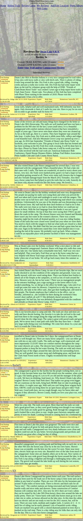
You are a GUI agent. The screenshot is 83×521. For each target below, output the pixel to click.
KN (14, 470)
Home (3, 5)
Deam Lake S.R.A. (50, 51)
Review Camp (28, 5)
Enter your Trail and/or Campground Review (41, 67)
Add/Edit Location (59, 5)
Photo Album (76, 5)
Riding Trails (14, 5)
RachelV (17, 365)
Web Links (42, 8)
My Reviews (43, 5)
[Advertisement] (41, 29)
